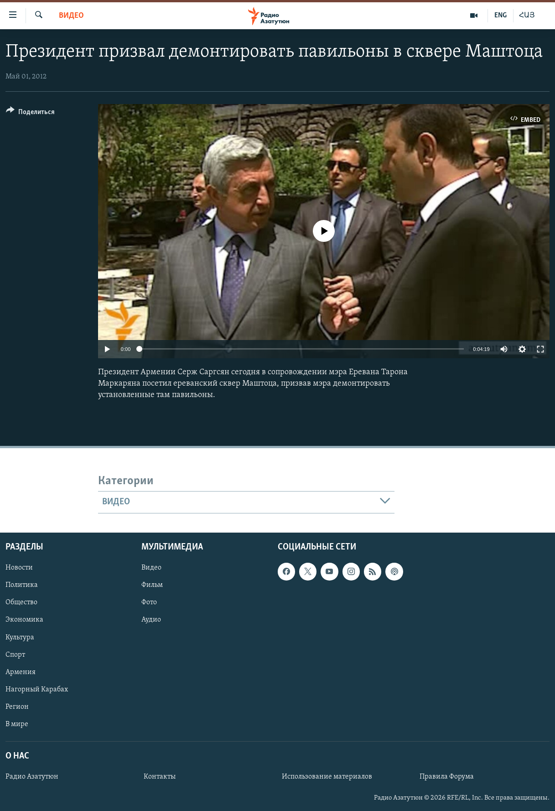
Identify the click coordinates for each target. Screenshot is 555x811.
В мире (16, 723)
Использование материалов (327, 776)
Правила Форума (447, 776)
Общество (21, 602)
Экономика (24, 619)
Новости (19, 567)
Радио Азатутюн (31, 776)
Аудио (151, 619)
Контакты (160, 776)
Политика (21, 585)
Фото (149, 602)
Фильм (152, 585)
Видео (71, 15)
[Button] (30, 113)
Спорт (15, 654)
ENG (500, 15)
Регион (17, 706)
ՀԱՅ (527, 15)
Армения (20, 671)
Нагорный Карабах (36, 689)
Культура (19, 637)
